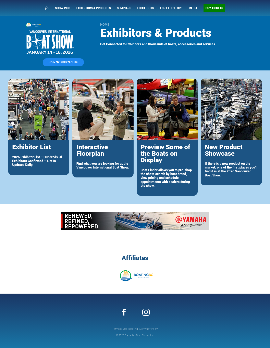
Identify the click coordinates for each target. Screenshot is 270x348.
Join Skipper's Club (63, 62)
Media (193, 8)
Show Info (62, 8)
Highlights (145, 8)
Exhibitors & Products (93, 8)
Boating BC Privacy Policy (143, 328)
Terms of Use (119, 328)
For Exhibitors (171, 8)
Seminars (124, 8)
